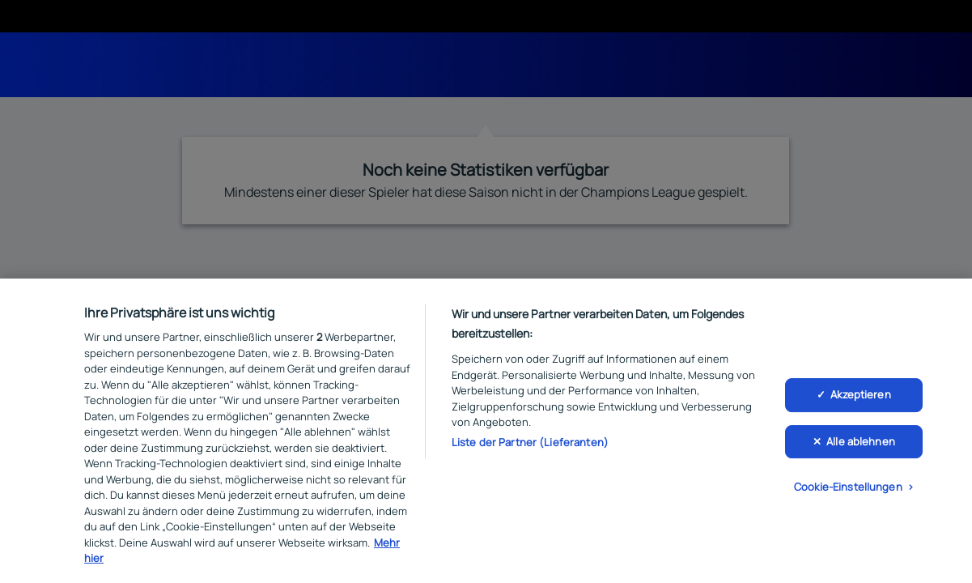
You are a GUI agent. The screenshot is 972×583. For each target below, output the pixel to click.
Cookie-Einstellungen (848, 490)
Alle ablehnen (860, 444)
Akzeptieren (860, 397)
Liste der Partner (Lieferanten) (530, 444)
